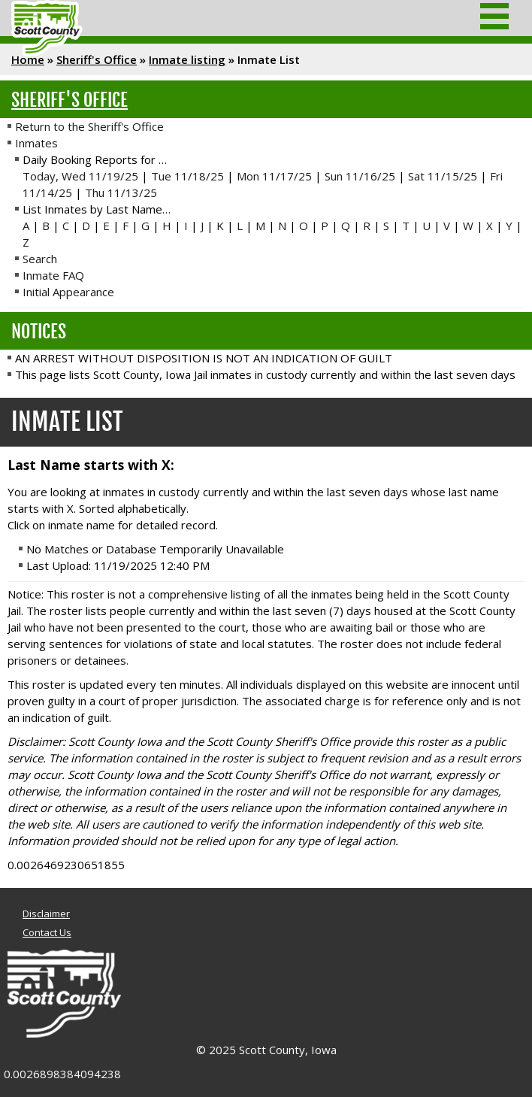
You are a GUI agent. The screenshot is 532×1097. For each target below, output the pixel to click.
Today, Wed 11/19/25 (80, 175)
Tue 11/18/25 (187, 175)
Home (27, 59)
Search (40, 258)
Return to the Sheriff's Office (89, 126)
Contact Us (47, 932)
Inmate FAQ (53, 275)
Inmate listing (187, 59)
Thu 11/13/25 (121, 192)
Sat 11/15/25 (442, 175)
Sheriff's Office (96, 59)
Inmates (36, 142)
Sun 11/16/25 (360, 175)
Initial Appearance (68, 291)
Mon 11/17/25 (274, 175)
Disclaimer (46, 913)
